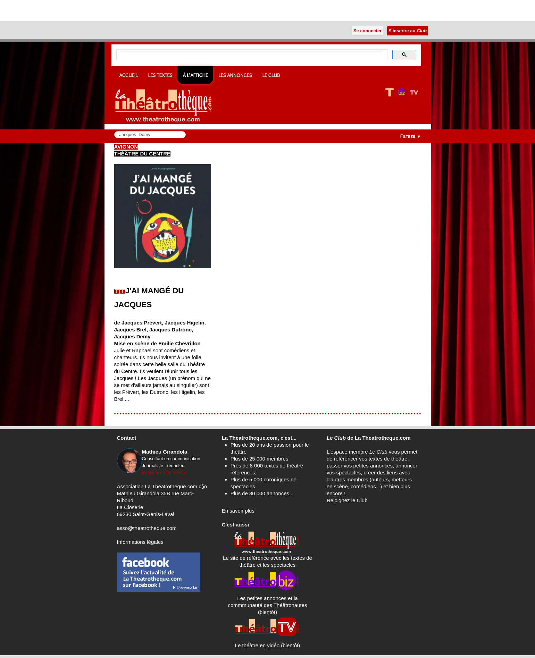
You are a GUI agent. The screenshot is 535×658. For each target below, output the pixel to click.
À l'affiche (195, 75)
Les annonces (235, 75)
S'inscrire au (407, 30)
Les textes (160, 75)
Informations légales (140, 542)
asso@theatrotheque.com (147, 528)
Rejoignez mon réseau (164, 472)
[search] (251, 54)
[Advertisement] (81, 10)
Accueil (128, 75)
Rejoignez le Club (347, 500)
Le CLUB (271, 75)
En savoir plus (238, 511)
